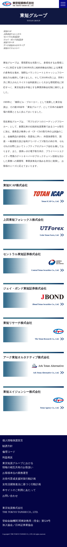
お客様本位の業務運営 (15, 473)
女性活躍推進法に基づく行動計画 (21, 484)
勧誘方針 (7, 446)
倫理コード (8, 451)
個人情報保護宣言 (12, 440)
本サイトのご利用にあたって (19, 490)
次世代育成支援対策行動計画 (19, 478)
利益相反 (7, 457)
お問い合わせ (10, 495)
